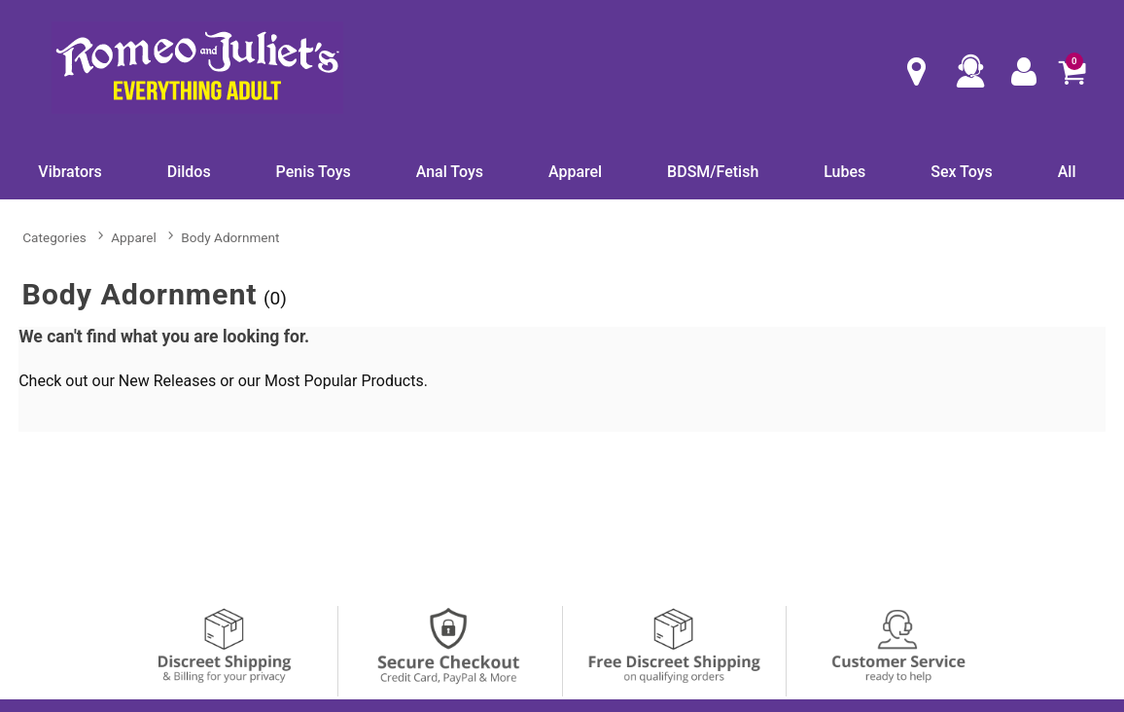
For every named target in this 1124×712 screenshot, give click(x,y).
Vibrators (70, 171)
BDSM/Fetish (712, 171)
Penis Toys (313, 171)
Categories (54, 237)
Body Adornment (230, 237)
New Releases (167, 381)
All (1067, 171)
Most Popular (311, 381)
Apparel (575, 171)
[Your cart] (1071, 71)
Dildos (189, 171)
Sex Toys (962, 171)
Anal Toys (449, 171)
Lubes (844, 171)
